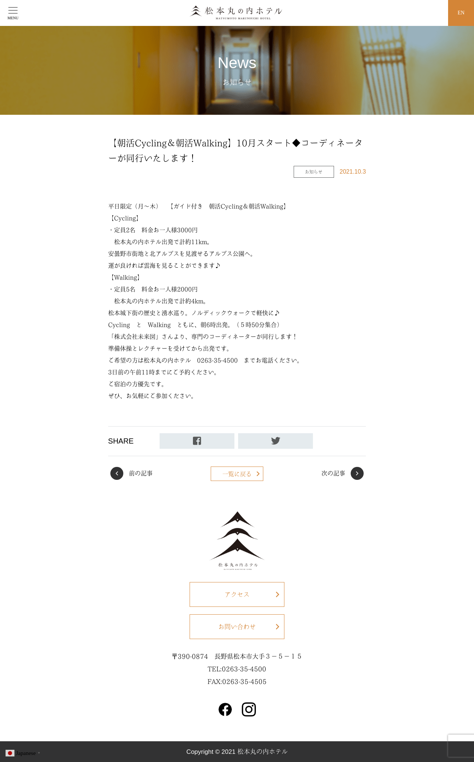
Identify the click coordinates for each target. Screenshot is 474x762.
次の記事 (333, 473)
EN (461, 13)
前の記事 (141, 473)
